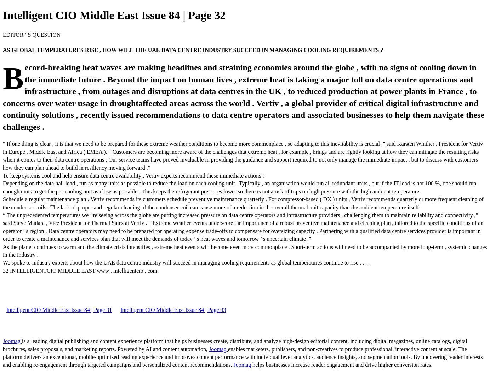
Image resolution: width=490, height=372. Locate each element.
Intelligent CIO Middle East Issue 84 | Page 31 (59, 310)
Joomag (12, 341)
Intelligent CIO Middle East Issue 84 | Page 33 (173, 310)
